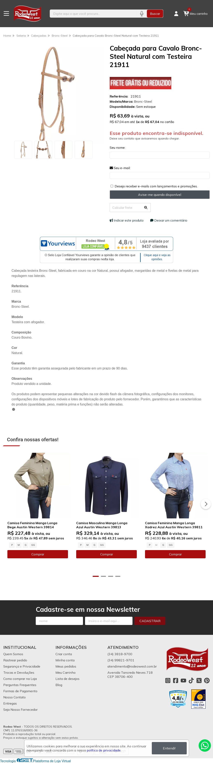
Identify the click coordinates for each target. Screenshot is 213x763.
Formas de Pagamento (20, 691)
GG (33, 545)
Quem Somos (13, 654)
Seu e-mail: (120, 168)
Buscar (155, 14)
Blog (58, 685)
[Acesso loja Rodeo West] (176, 13)
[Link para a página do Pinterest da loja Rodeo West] (207, 680)
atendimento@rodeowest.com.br (132, 666)
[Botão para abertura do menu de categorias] (6, 13)
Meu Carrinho (65, 672)
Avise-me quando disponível (159, 195)
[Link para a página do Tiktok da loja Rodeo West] (191, 680)
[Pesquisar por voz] (141, 13)
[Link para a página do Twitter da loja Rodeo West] (199, 680)
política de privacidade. (104, 750)
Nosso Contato (14, 697)
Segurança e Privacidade (21, 666)
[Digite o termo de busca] (93, 13)
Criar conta (63, 654)
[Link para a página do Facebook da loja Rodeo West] (175, 680)
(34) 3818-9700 (119, 654)
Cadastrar (149, 621)
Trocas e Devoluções (18, 672)
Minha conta (65, 660)
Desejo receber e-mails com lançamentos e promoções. (156, 186)
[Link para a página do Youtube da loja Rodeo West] (183, 680)
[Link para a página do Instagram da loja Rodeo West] (168, 680)
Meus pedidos (65, 666)
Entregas (10, 703)
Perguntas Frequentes (19, 685)
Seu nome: (117, 147)
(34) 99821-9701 (120, 660)
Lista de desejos (67, 679)
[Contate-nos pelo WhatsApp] (205, 745)
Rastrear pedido (15, 660)
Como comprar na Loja (20, 679)
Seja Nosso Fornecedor (20, 709)
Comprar (37, 554)
